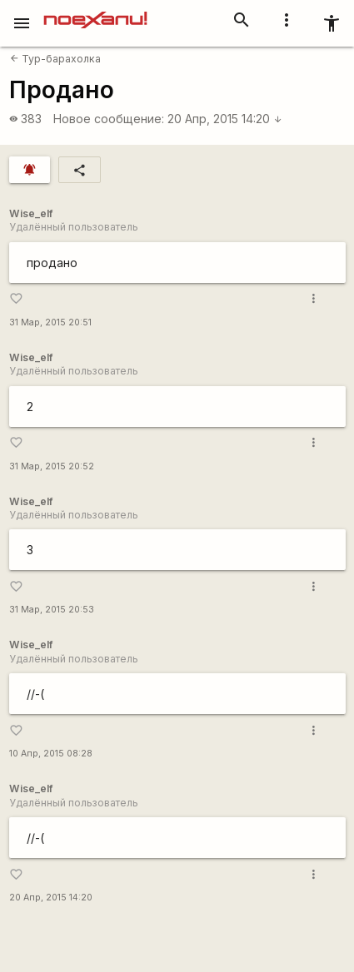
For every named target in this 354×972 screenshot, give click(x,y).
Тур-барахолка (55, 58)
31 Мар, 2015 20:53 (51, 609)
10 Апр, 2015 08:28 (50, 753)
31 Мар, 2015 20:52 (51, 466)
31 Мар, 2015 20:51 (50, 322)
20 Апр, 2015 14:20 (224, 119)
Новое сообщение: (108, 119)
